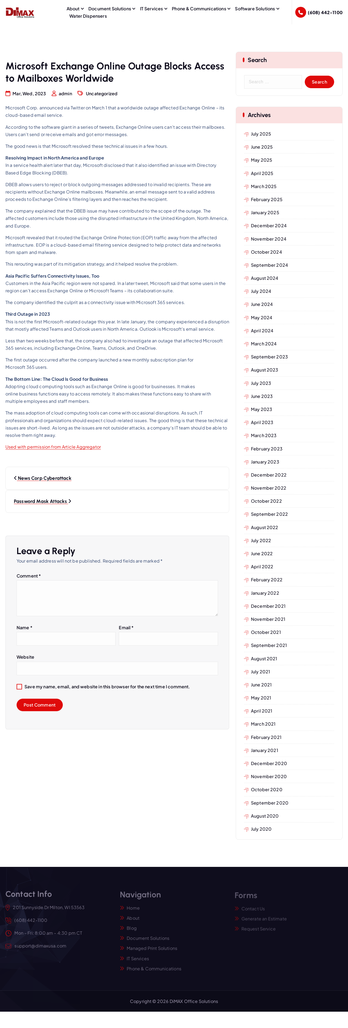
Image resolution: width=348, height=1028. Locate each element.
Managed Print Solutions (152, 951)
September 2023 (269, 357)
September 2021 (269, 645)
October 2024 (266, 252)
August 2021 (264, 658)
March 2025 (264, 186)
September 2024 (269, 265)
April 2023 (262, 422)
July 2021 (260, 671)
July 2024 (261, 291)
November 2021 (268, 619)
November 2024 (268, 239)
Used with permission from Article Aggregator (53, 447)
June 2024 (262, 304)
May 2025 (261, 160)
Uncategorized (101, 94)
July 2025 (261, 134)
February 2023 (266, 449)
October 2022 (266, 501)
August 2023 (264, 370)
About (73, 8)
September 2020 (269, 803)
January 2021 (264, 750)
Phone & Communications (199, 8)
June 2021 (261, 685)
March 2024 (264, 343)
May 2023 (261, 409)
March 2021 (263, 724)
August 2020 (265, 816)
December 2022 (269, 475)
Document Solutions (109, 8)
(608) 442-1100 (325, 12)
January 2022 (265, 593)
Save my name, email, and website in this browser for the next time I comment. (107, 687)
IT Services (151, 8)
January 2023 (265, 462)
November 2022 (268, 488)
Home (133, 911)
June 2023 (262, 396)
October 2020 (266, 789)
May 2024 (261, 317)
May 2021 (261, 698)
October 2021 (266, 632)
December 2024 (269, 225)
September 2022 (269, 514)
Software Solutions (255, 8)
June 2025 (262, 147)
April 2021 (261, 711)
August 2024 (264, 278)
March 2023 (264, 435)
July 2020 (261, 829)
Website (25, 657)
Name (24, 628)
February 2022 (266, 579)
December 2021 (268, 606)
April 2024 (262, 330)
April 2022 (262, 566)
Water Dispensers (88, 16)
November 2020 (269, 776)
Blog (132, 931)
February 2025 (266, 199)
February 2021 (266, 737)
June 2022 (262, 553)
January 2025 (265, 212)
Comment (29, 576)
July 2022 (261, 540)
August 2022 (264, 527)
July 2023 (261, 383)
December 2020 (269, 763)
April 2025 (262, 173)
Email (126, 628)
